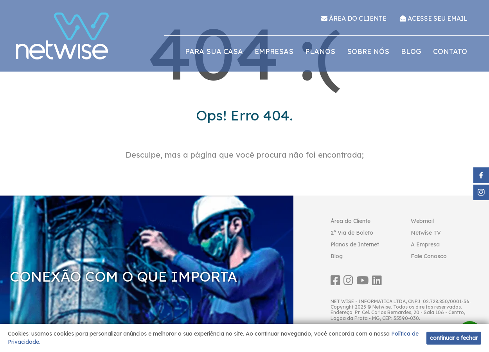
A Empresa (425, 244)
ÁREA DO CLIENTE (354, 18)
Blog (411, 51)
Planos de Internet (355, 244)
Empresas (274, 51)
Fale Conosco (429, 256)
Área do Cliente (350, 220)
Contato (450, 51)
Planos (320, 51)
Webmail (422, 220)
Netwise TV (426, 232)
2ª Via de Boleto (352, 232)
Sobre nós (368, 51)
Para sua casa (214, 51)
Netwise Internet (63, 36)
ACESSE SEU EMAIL (433, 18)
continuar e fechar (454, 337)
